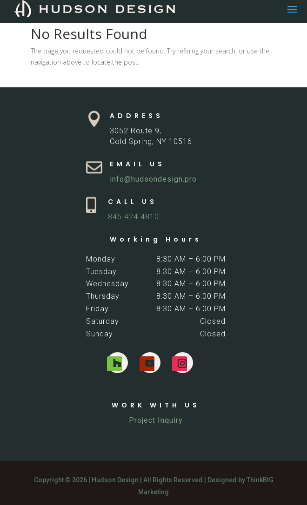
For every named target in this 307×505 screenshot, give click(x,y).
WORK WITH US (156, 405)
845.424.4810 (133, 216)
